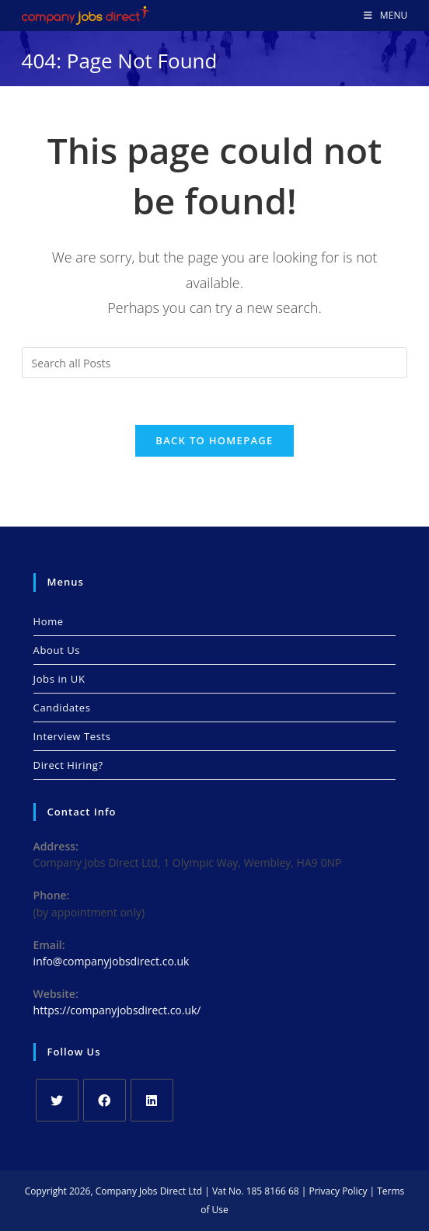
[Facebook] (104, 1100)
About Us (56, 650)
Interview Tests (72, 736)
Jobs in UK (59, 679)
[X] (57, 1100)
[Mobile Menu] (385, 15)
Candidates (62, 708)
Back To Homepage (214, 440)
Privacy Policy (338, 1191)
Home (48, 621)
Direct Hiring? (68, 765)
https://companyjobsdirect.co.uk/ (117, 1010)
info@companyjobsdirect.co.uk (111, 961)
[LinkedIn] (152, 1100)
